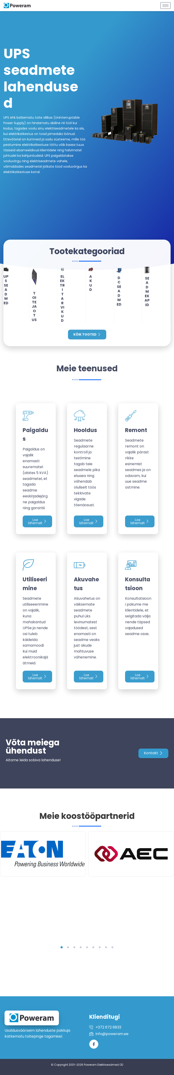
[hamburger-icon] (165, 3)
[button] (61, 947)
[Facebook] (93, 1044)
